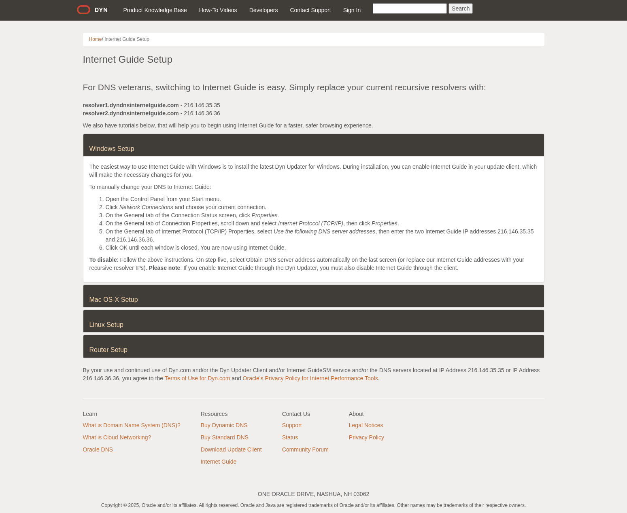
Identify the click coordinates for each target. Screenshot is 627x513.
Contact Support (310, 10)
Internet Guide (219, 461)
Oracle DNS (98, 449)
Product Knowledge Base (155, 10)
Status (290, 437)
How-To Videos (218, 10)
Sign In (352, 10)
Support (292, 425)
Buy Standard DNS (225, 437)
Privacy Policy (366, 437)
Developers (263, 10)
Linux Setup (106, 324)
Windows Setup (111, 148)
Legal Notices (366, 425)
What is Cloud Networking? (117, 437)
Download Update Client (231, 449)
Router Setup (108, 349)
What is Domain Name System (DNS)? (132, 425)
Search (461, 8)
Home (95, 39)
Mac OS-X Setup (113, 299)
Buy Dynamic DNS (224, 425)
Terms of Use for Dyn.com (197, 378)
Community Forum (305, 449)
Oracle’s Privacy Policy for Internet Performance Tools (310, 378)
